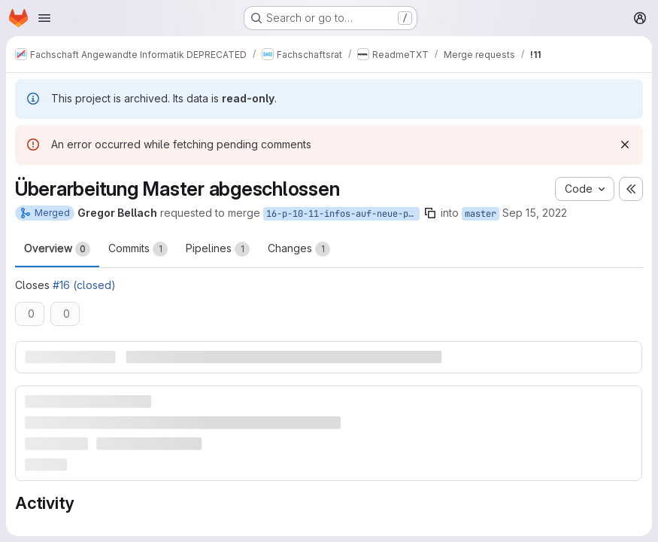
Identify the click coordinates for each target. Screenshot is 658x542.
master (480, 214)
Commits (138, 249)
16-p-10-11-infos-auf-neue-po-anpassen (343, 214)
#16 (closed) (84, 285)
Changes (299, 249)
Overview (57, 249)
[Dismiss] (625, 145)
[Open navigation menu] (44, 18)
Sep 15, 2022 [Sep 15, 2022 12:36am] (534, 212)
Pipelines (218, 249)
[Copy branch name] (430, 213)
